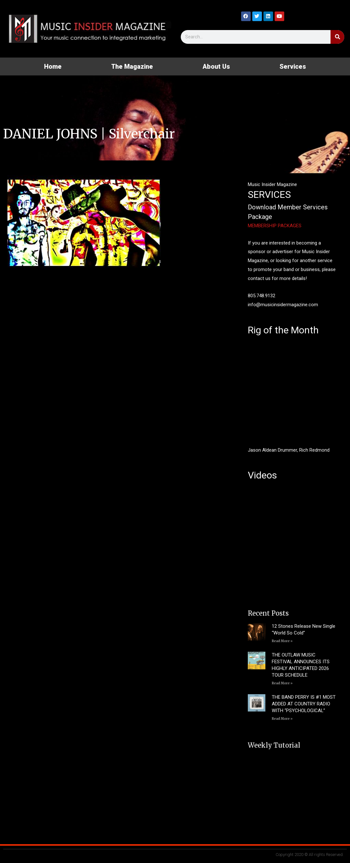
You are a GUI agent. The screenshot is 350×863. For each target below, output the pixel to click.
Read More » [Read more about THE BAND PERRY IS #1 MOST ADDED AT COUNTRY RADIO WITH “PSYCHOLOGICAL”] (282, 719)
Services (292, 66)
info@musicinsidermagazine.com (283, 304)
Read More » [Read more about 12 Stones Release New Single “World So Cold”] (282, 641)
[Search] (337, 37)
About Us (216, 66)
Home (53, 66)
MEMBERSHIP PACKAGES (274, 226)
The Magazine (132, 66)
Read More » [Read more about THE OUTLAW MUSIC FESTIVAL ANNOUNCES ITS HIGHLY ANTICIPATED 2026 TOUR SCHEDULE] (282, 683)
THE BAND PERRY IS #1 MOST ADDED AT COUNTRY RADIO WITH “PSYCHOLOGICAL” (304, 703)
